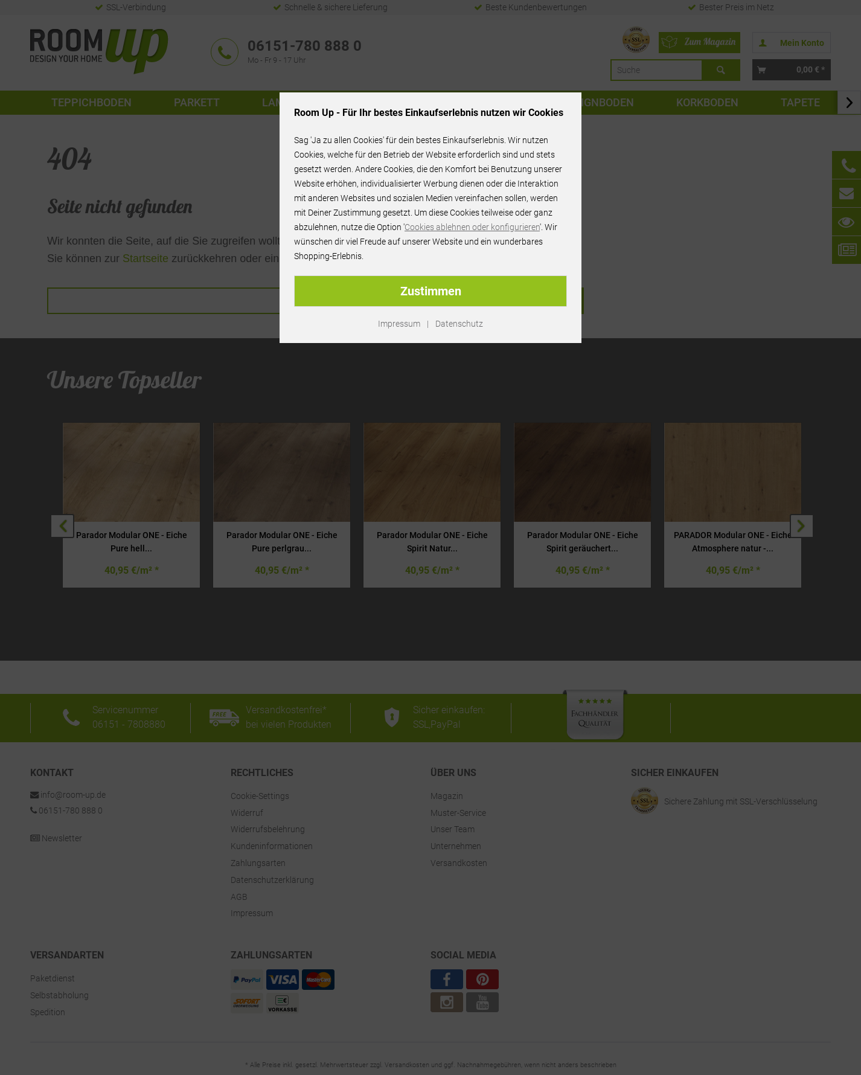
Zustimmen (430, 291)
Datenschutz (459, 324)
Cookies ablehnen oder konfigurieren (472, 227)
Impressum (399, 324)
